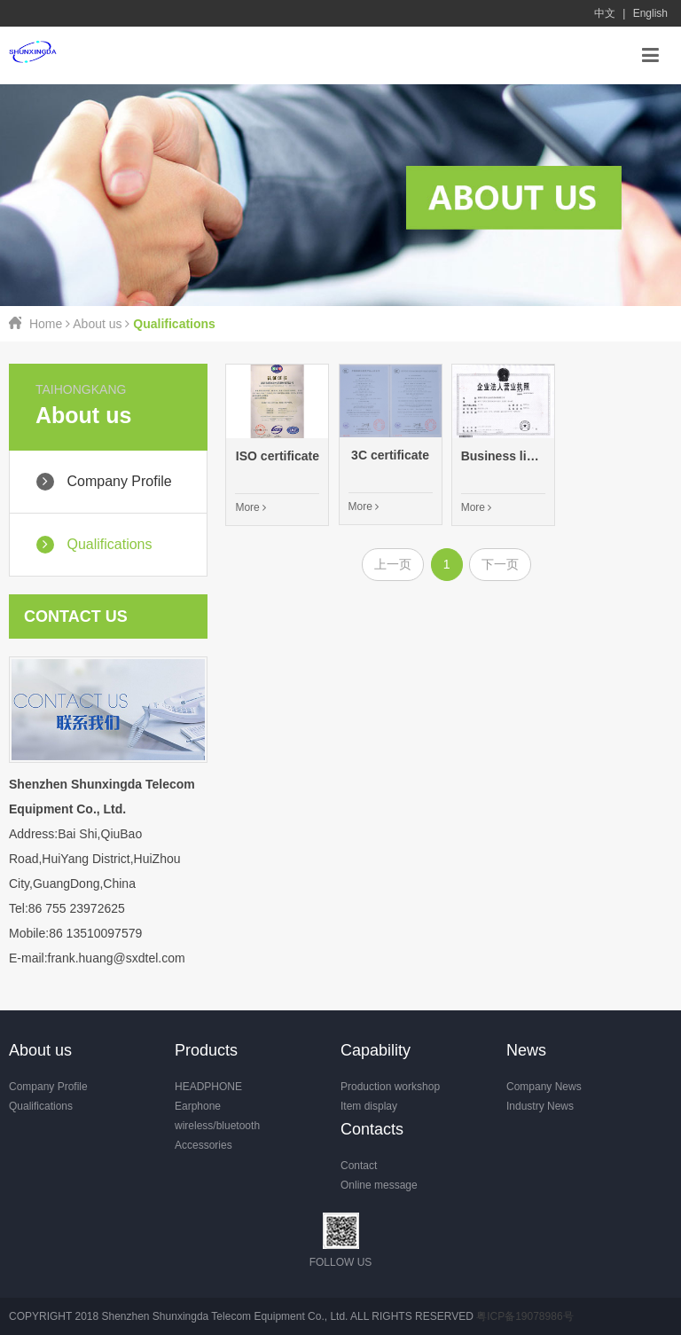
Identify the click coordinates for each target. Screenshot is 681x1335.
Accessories (203, 1145)
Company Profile (48, 1086)
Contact (358, 1165)
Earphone (198, 1106)
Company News (544, 1086)
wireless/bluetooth (217, 1125)
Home (45, 324)
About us (97, 324)
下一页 (500, 564)
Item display (368, 1106)
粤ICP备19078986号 (524, 1316)
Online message (379, 1185)
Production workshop (390, 1086)
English (650, 13)
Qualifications (41, 1106)
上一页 (392, 564)
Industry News (540, 1106)
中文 (604, 13)
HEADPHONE (208, 1086)
